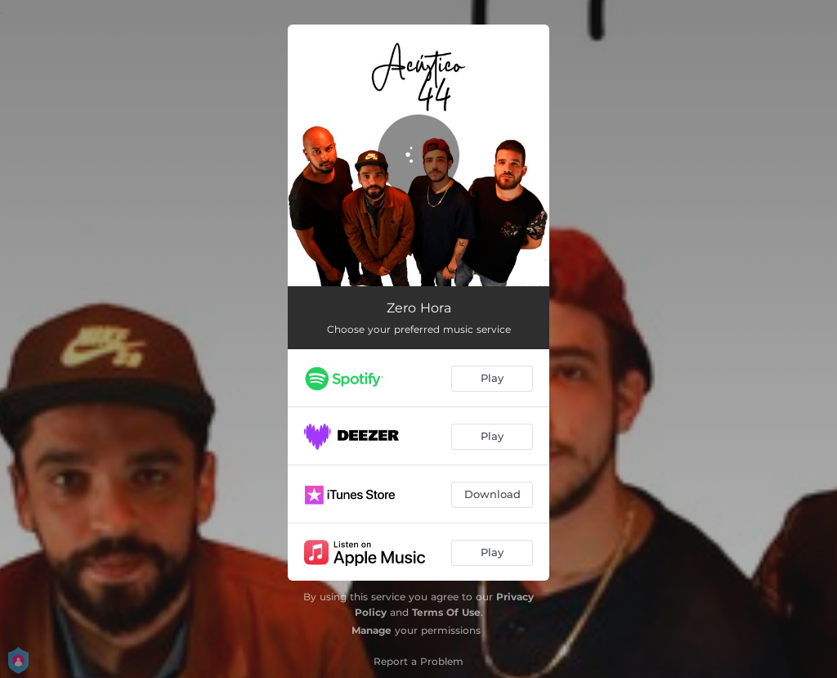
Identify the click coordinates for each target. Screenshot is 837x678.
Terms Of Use (446, 612)
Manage (371, 630)
